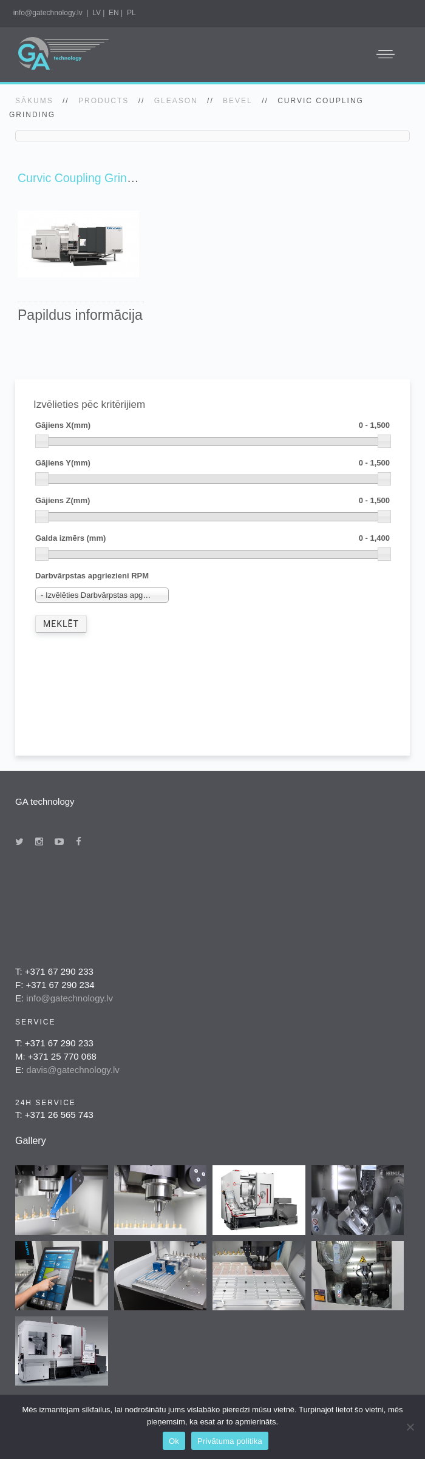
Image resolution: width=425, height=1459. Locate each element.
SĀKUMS (34, 100)
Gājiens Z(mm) (212, 501)
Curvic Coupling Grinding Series (102, 177)
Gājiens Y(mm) (212, 463)
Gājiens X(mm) (212, 426)
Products (103, 100)
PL (131, 12)
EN (114, 12)
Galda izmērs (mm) (212, 538)
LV (96, 12)
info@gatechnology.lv (48, 12)
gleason (176, 100)
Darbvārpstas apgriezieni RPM (92, 575)
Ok (174, 1441)
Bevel (238, 100)
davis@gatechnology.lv (72, 1070)
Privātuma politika (229, 1441)
